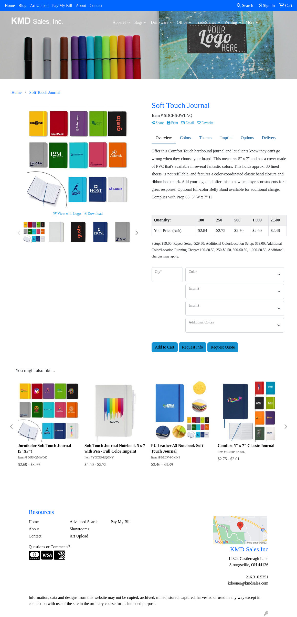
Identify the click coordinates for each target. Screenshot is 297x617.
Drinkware (159, 22)
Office (182, 22)
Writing (231, 22)
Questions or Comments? (49, 547)
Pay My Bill (62, 5)
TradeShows (206, 22)
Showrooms (79, 529)
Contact (96, 5)
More (250, 22)
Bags (138, 22)
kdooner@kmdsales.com (248, 583)
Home (10, 5)
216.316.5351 (257, 577)
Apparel (119, 22)
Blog (22, 5)
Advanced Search (84, 522)
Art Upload (39, 5)
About (81, 5)
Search (245, 5)
